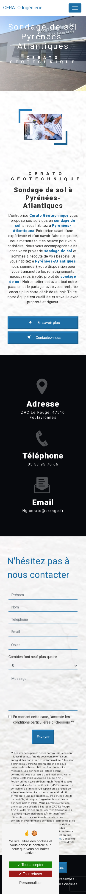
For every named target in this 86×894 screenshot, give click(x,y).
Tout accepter (30, 865)
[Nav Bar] (75, 8)
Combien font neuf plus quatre (32, 650)
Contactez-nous (43, 337)
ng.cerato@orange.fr (43, 504)
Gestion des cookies (60, 884)
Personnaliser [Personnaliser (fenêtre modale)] (30, 883)
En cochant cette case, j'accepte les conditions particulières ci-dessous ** (43, 713)
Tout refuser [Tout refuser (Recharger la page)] (30, 874)
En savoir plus (43, 322)
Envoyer (43, 730)
